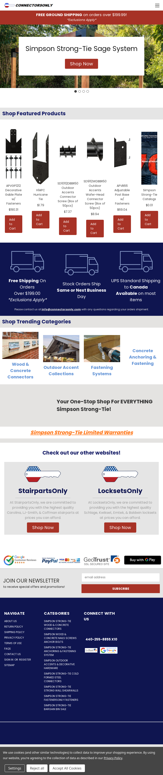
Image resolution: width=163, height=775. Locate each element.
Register (25, 659)
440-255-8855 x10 (101, 639)
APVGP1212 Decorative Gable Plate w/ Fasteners (13, 195)
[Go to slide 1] (75, 91)
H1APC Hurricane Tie (41, 194)
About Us (10, 621)
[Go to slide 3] (83, 91)
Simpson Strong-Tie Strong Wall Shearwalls (61, 688)
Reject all (37, 768)
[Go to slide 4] (87, 91)
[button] (81, 64)
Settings (14, 768)
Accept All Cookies (67, 768)
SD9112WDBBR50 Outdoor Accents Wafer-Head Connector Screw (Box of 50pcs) (95, 194)
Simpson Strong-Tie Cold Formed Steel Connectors (61, 677)
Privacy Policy (14, 637)
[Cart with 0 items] (149, 5)
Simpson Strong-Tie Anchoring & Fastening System (60, 651)
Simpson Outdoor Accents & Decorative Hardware (59, 664)
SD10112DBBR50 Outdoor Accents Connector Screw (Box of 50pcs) (68, 194)
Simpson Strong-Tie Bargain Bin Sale (57, 707)
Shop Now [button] (43, 527)
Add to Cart (12, 224)
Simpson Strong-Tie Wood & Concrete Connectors (57, 625)
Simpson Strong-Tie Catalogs (149, 194)
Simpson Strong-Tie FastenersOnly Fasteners (61, 698)
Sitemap (9, 665)
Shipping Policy (14, 632)
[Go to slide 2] (79, 91)
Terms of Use (13, 643)
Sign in (9, 659)
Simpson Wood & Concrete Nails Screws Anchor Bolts (60, 638)
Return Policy (13, 626)
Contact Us (12, 654)
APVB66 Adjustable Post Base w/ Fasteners (122, 195)
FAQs (7, 648)
